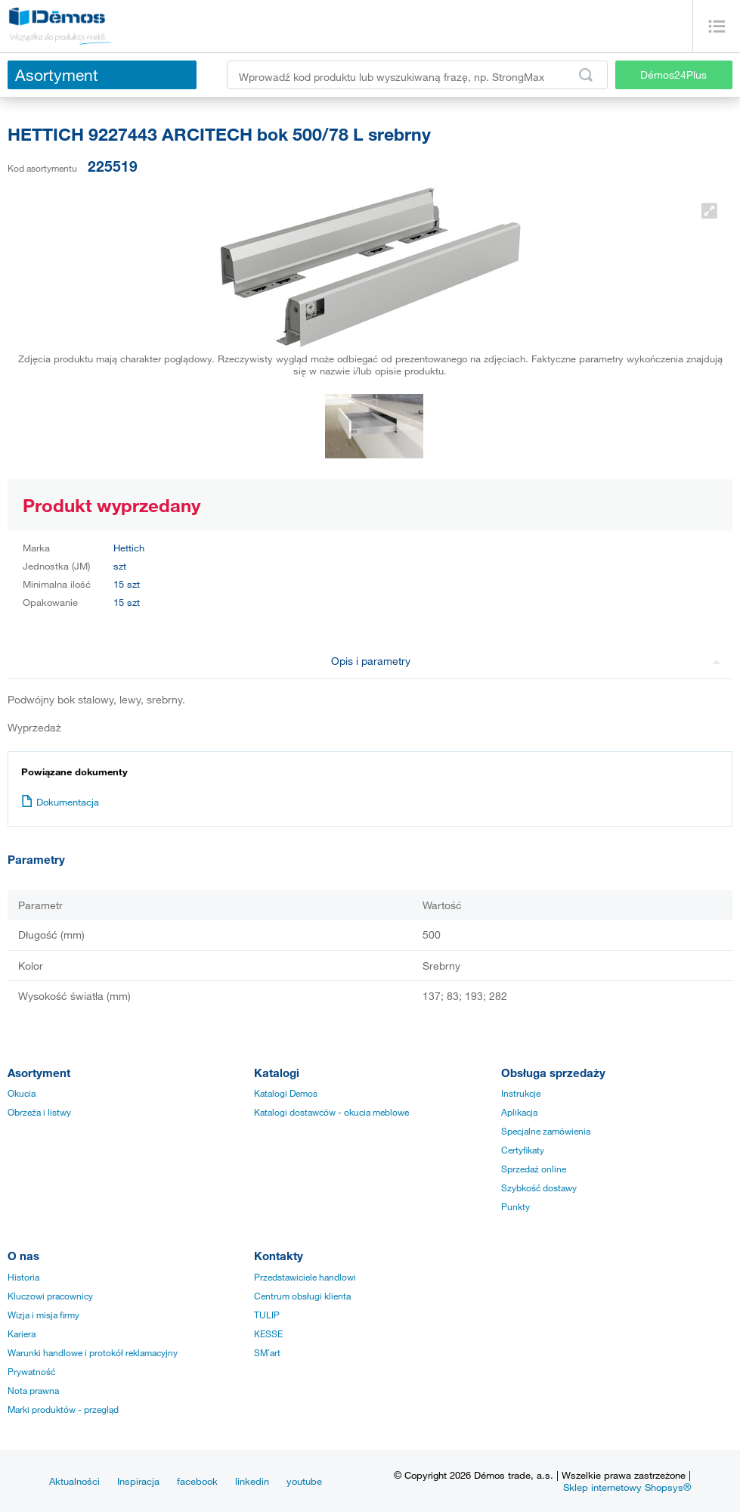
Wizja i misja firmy (43, 1315)
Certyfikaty (522, 1150)
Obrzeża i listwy (39, 1112)
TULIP (267, 1315)
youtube (304, 1481)
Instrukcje (520, 1093)
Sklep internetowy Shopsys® (627, 1487)
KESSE (268, 1333)
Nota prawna (33, 1390)
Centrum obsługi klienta (302, 1296)
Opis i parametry (525, 660)
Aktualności (74, 1481)
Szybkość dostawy (539, 1187)
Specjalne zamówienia (545, 1131)
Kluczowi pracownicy (50, 1296)
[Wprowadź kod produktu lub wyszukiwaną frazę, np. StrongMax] (417, 74)
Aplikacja (519, 1112)
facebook (197, 1481)
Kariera (22, 1333)
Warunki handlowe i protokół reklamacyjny (93, 1352)
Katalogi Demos (285, 1093)
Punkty (515, 1206)
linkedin (252, 1481)
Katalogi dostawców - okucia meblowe (331, 1112)
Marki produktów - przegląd (63, 1409)
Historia (23, 1277)
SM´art (267, 1352)
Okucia (22, 1093)
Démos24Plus (673, 74)
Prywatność (31, 1371)
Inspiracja (138, 1481)
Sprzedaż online (533, 1169)
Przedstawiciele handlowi (305, 1277)
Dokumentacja (60, 802)
